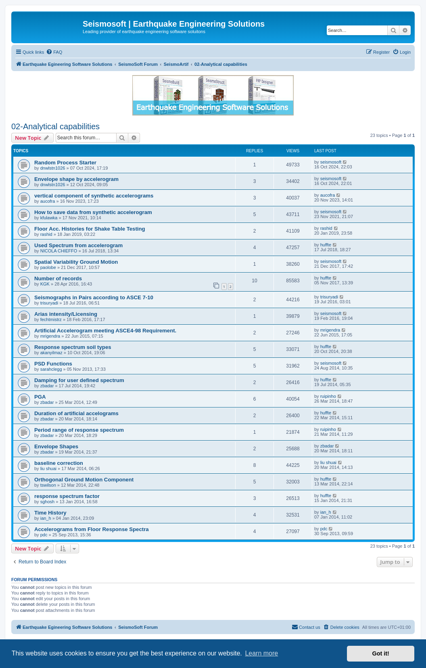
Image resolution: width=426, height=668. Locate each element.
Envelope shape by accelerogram (76, 179)
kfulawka (49, 217)
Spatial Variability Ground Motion (76, 262)
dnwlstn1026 (52, 168)
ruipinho (328, 396)
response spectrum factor (67, 496)
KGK (45, 283)
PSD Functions (53, 364)
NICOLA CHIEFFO (58, 250)
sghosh (47, 501)
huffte (325, 244)
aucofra (47, 201)
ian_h (45, 518)
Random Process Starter (65, 163)
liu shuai (48, 468)
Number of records (58, 278)
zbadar (47, 385)
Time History (50, 513)
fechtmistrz (51, 319)
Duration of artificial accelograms (76, 413)
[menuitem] (54, 52)
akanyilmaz (51, 352)
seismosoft (331, 162)
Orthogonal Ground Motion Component (84, 480)
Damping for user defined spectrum (79, 380)
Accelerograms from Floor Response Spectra (91, 529)
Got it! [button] (380, 653)
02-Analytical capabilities (55, 126)
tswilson (48, 485)
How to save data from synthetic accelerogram (93, 212)
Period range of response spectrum (79, 430)
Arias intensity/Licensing (65, 314)
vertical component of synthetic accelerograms (93, 196)
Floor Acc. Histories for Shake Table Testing (89, 229)
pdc (44, 534)
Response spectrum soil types (72, 347)
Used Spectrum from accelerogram (78, 245)
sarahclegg (51, 369)
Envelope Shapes (56, 446)
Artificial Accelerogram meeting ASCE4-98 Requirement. (105, 331)
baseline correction (58, 463)
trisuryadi (49, 302)
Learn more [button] (261, 653)
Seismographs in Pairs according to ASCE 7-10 (93, 297)
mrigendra (50, 336)
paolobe (48, 267)
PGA (40, 397)
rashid (46, 234)
